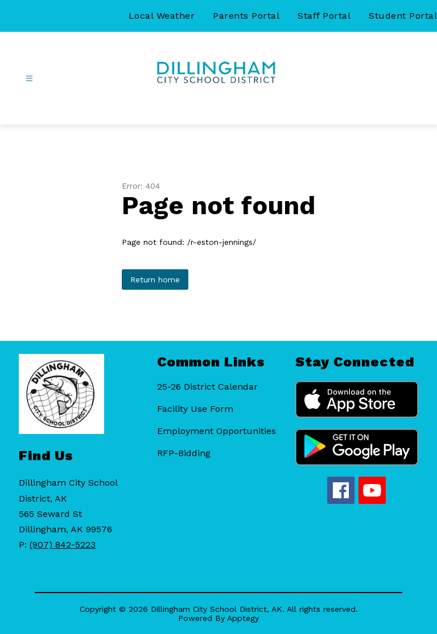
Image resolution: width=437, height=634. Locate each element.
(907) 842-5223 (63, 544)
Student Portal (403, 15)
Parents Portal (246, 15)
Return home (155, 279)
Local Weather (162, 15)
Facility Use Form (195, 408)
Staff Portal (324, 15)
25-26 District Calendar (207, 386)
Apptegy (243, 618)
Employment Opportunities (216, 431)
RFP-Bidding (184, 453)
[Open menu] (29, 78)
